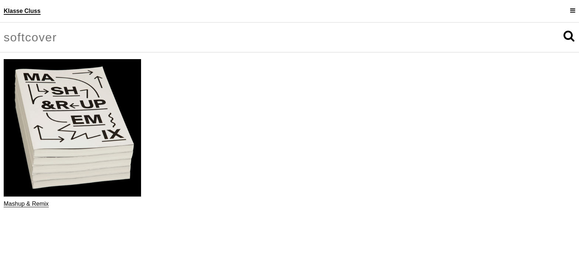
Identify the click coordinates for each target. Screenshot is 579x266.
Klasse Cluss (22, 11)
